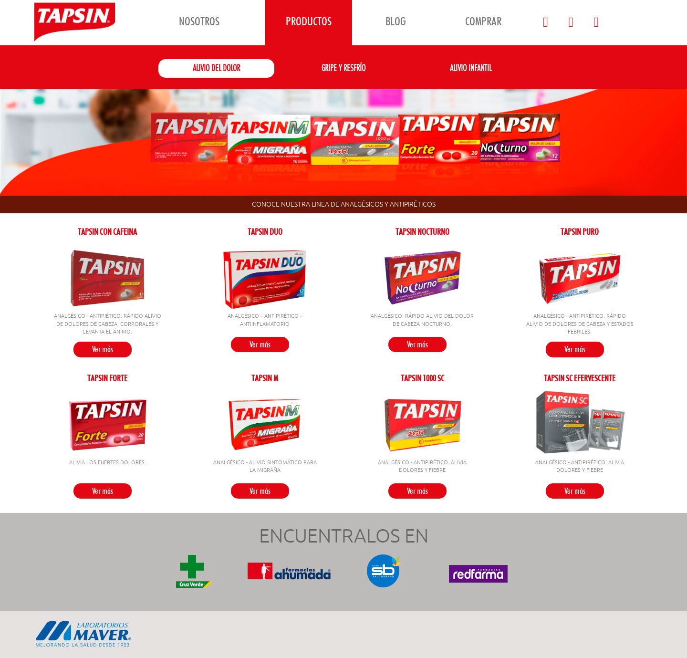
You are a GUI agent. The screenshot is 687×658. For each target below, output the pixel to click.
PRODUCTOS (309, 21)
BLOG (395, 21)
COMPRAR (483, 21)
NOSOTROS (199, 21)
